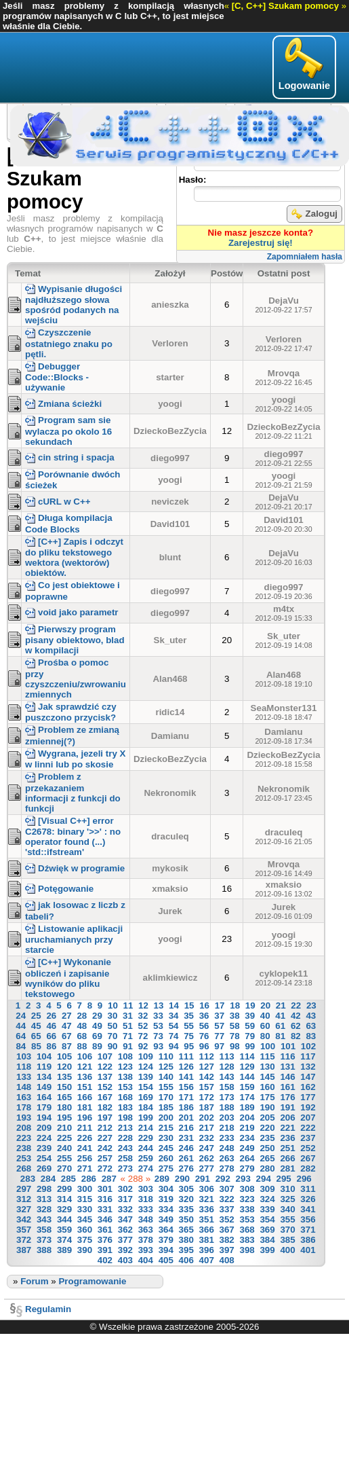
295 (283, 1179)
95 (189, 1046)
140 (166, 1077)
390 (84, 1250)
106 (84, 1056)
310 (287, 1189)
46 (51, 1026)
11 (128, 1005)
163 (23, 1097)
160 (267, 1087)
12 (143, 1005)
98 (235, 1046)
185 (166, 1107)
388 (44, 1250)
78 (235, 1036)
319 (166, 1199)
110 (166, 1056)
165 (64, 1097)
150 (64, 1087)
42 (296, 1016)
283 (27, 1179)
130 (267, 1067)
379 (166, 1240)
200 (166, 1117)
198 (125, 1117)
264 (246, 1158)
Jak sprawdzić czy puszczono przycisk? (71, 712)
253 (23, 1158)
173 (227, 1097)
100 (267, 1046)
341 (307, 1209)
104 (44, 1056)
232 (206, 1138)
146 (287, 1077)
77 (219, 1036)
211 (84, 1128)
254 (44, 1158)
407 (206, 1260)
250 (267, 1148)
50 (113, 1026)
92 (143, 1046)
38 (235, 1016)
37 (219, 1016)
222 (307, 1128)
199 (145, 1117)
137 (105, 1077)
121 (84, 1067)
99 (250, 1046)
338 (246, 1209)
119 (44, 1067)
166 (84, 1097)
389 (64, 1250)
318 (145, 1199)
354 (267, 1219)
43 (311, 1016)
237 (307, 1138)
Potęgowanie (59, 889)
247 (206, 1148)
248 (227, 1148)
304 (166, 1189)
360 (84, 1230)
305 (186, 1189)
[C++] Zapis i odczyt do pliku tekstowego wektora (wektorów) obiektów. (74, 557)
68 (82, 1036)
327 (23, 1209)
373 (44, 1240)
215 (166, 1128)
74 (174, 1036)
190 (267, 1107)
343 (44, 1219)
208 (23, 1128)
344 (64, 1219)
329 (64, 1209)
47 (67, 1026)
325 (287, 1199)
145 (267, 1077)
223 (23, 1138)
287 (109, 1179)
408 (227, 1260)
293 (243, 1179)
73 (158, 1036)
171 (186, 1097)
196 (84, 1117)
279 (246, 1168)
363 (145, 1230)
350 (186, 1219)
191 (287, 1107)
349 (166, 1219)
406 (186, 1260)
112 (206, 1056)
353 (246, 1219)
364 (166, 1230)
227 (105, 1138)
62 (296, 1026)
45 (36, 1026)
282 (307, 1168)
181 (84, 1107)
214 (145, 1128)
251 (287, 1148)
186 (186, 1107)
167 (105, 1097)
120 (64, 1067)
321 (206, 1199)
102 (308, 1046)
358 (44, 1230)
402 (105, 1260)
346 (105, 1219)
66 (51, 1036)
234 (246, 1138)
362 (125, 1230)
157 (206, 1087)
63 (311, 1026)
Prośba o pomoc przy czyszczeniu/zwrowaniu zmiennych (75, 678)
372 (23, 1240)
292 (222, 1179)
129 (246, 1067)
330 (84, 1209)
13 (159, 1005)
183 (125, 1107)
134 (44, 1077)
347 (125, 1219)
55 (189, 1026)
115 (267, 1056)
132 (307, 1067)
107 (105, 1056)
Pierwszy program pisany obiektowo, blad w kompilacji (75, 639)
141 (186, 1077)
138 (125, 1077)
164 (44, 1097)
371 (307, 1230)
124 (145, 1067)
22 (296, 1005)
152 (105, 1087)
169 (145, 1097)
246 (186, 1148)
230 (166, 1138)
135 (64, 1077)
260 (166, 1158)
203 (227, 1117)
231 (186, 1138)
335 (186, 1209)
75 (189, 1036)
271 (84, 1168)
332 (125, 1209)
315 (84, 1199)
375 (84, 1240)
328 (44, 1209)
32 (143, 1016)
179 (44, 1107)
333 (145, 1209)
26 (51, 1016)
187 (206, 1107)
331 (105, 1209)
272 (105, 1168)
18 (235, 1005)
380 (186, 1240)
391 (105, 1250)
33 (158, 1016)
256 (84, 1158)
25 (36, 1016)
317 (125, 1199)
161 (287, 1087)
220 (267, 1128)
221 (287, 1128)
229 (145, 1138)
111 (186, 1056)
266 (287, 1158)
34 (174, 1016)
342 (23, 1219)
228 (125, 1138)
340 (287, 1209)
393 (145, 1250)
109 (145, 1056)
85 (36, 1046)
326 (307, 1199)
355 (287, 1219)
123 (125, 1067)
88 (82, 1046)
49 (97, 1026)
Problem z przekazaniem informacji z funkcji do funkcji (73, 792)
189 (246, 1107)
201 (186, 1117)
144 (246, 1077)
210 (64, 1128)
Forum (34, 1281)
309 (267, 1189)
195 (64, 1117)
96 (204, 1046)
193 (23, 1117)
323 (246, 1199)
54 (174, 1026)
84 (21, 1046)
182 (105, 1107)
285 (68, 1179)
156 (186, 1087)
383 (246, 1240)
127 (206, 1067)
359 (64, 1230)
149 (44, 1087)
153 (125, 1087)
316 (105, 1199)
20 (265, 1005)
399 (267, 1250)
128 (227, 1067)
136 (84, 1077)
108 (125, 1056)
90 (113, 1046)
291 (202, 1179)
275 (166, 1168)
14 (174, 1005)
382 (227, 1240)
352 (227, 1219)
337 (227, 1209)
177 (307, 1097)
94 (174, 1046)
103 (23, 1056)
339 (267, 1209)
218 (227, 1128)
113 (227, 1056)
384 (267, 1240)
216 (186, 1128)
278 (227, 1168)
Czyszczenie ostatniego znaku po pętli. (68, 343)
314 (64, 1199)
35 (189, 1016)
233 (227, 1138)
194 (44, 1117)
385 (287, 1240)
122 (105, 1067)
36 (204, 1016)
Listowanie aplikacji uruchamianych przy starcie (74, 939)
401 (307, 1250)
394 (166, 1250)
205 (267, 1117)
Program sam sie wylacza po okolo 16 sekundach (68, 430)
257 (105, 1158)
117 (307, 1056)
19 (250, 1005)
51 (128, 1026)
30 (113, 1016)
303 (145, 1189)
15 (189, 1005)
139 (145, 1077)
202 (206, 1117)
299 (64, 1189)
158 (227, 1087)
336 (206, 1209)
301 (105, 1189)
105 (64, 1056)
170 (166, 1097)
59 (250, 1026)
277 (206, 1168)
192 (307, 1107)
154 (145, 1087)
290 (182, 1179)
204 (246, 1117)
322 (227, 1199)
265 (267, 1158)
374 (64, 1240)
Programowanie (92, 1281)
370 (287, 1230)
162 (307, 1087)
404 (145, 1260)
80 (265, 1036)
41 (280, 1016)
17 (220, 1005)
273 (125, 1168)
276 (186, 1168)
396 (206, 1250)
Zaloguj (314, 213)
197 (105, 1117)
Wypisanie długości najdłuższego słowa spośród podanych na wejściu (73, 304)
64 (21, 1036)
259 (145, 1158)
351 (206, 1219)
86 (52, 1046)
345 (84, 1219)
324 (267, 1199)
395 (186, 1250)
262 (206, 1158)
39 (250, 1016)
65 (36, 1036)
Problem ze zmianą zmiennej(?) (72, 735)
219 (246, 1128)
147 (307, 1077)
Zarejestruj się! (260, 243)
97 (219, 1046)
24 (21, 1016)
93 (158, 1046)
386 (307, 1240)
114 (246, 1056)
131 (287, 1067)
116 (287, 1056)
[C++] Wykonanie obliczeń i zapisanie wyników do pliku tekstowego (68, 977)
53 (158, 1026)
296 (303, 1179)
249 (246, 1148)
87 (67, 1046)
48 (82, 1026)
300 (84, 1189)
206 (287, 1117)
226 (84, 1138)
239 (44, 1148)
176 (287, 1097)
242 (105, 1148)
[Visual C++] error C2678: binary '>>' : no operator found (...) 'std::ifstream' (73, 836)
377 (125, 1240)
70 (113, 1036)
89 (97, 1046)
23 (311, 1005)
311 (307, 1189)
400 (287, 1250)
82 (296, 1036)
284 (48, 1179)
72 (143, 1036)
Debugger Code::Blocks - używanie (57, 377)
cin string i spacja (70, 457)
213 (125, 1128)
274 (145, 1168)
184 (145, 1107)
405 (166, 1260)
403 (125, 1260)
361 (105, 1230)
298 (44, 1189)
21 (281, 1005)
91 (128, 1046)
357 (23, 1230)
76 (204, 1036)
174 (246, 1097)
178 (23, 1107)
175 (267, 1097)
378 (145, 1240)
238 (23, 1148)
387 (23, 1250)
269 (44, 1168)
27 (67, 1016)
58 (235, 1026)
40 (265, 1016)
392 (125, 1250)
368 (246, 1230)
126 (186, 1067)
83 (311, 1036)
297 (23, 1189)
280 (267, 1168)
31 (128, 1016)
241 (84, 1148)
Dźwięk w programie (75, 868)
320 (186, 1199)
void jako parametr (72, 612)
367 (227, 1230)
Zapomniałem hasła (304, 256)
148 (23, 1087)
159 (246, 1087)
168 (125, 1097)
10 (113, 1005)
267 (307, 1158)
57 (219, 1026)
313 (44, 1199)
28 (82, 1016)
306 (206, 1189)
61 (280, 1026)
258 (125, 1158)
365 (186, 1230)
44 (21, 1026)
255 (64, 1158)
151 (84, 1087)
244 (145, 1148)
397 (227, 1250)
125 (166, 1067)
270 (64, 1168)
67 (67, 1036)
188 (227, 1107)
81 (280, 1036)
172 (206, 1097)
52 (143, 1026)
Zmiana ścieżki (63, 404)
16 (204, 1005)
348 (145, 1219)
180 (64, 1107)
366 (206, 1230)
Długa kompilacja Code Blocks (68, 523)
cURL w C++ (58, 501)
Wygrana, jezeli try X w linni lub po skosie (75, 758)
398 (246, 1250)
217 (206, 1128)
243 (125, 1148)
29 (97, 1016)
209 (44, 1128)
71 (128, 1036)
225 (64, 1138)
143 (227, 1077)
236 (287, 1138)
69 (97, 1036)
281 (287, 1168)
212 (105, 1128)
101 (288, 1046)
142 (206, 1077)
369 (267, 1230)
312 (23, 1199)
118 (23, 1067)
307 (227, 1189)
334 (166, 1209)
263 (227, 1158)
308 (246, 1189)
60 (265, 1026)
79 (250, 1036)
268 (23, 1168)
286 (88, 1179)
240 (64, 1148)
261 (186, 1158)
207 (307, 1117)
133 (23, 1077)
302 (125, 1189)
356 (307, 1219)
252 (307, 1148)
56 (204, 1026)
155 (166, 1087)
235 (267, 1138)
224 (44, 1138)
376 (105, 1240)
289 (162, 1179)
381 (206, 1240)
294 (263, 1179)
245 (166, 1148)
